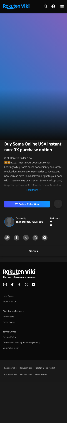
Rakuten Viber (25, 368)
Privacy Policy (9, 337)
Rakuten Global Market (45, 368)
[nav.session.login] (53, 6)
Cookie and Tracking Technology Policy (21, 342)
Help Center (8, 296)
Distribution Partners (13, 311)
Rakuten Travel (10, 374)
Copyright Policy (11, 347)
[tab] (33, 251)
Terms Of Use (9, 331)
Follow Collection (27, 204)
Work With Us (9, 301)
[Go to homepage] (16, 6)
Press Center (9, 322)
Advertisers (8, 316)
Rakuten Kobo (10, 368)
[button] (62, 6)
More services (26, 374)
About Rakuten (41, 374)
